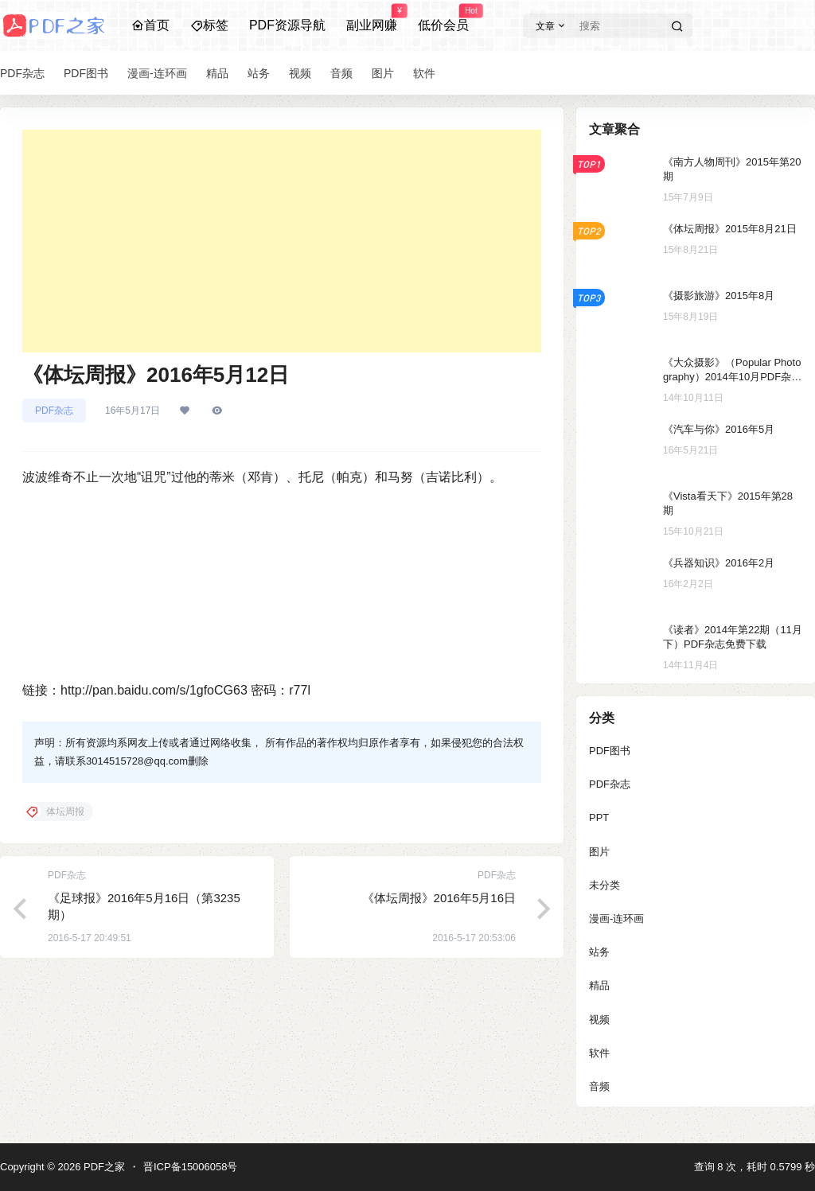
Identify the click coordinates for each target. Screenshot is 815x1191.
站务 (599, 952)
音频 (599, 1086)
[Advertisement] (281, 241)
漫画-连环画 (616, 918)
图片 (599, 852)
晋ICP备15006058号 (190, 1167)
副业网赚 (371, 18)
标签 (209, 25)
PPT (599, 817)
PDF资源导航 (287, 25)
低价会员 (443, 18)
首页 (150, 25)
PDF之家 (102, 1167)
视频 (599, 1020)
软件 (599, 1053)
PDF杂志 (54, 410)
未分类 (604, 885)
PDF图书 (609, 751)
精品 (599, 985)
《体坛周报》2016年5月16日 (439, 898)
